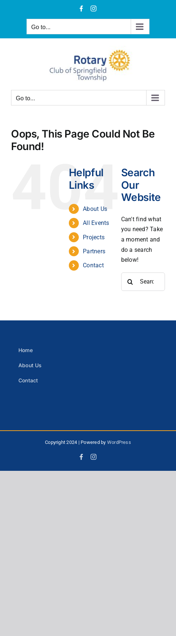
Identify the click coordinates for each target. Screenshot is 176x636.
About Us (95, 208)
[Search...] (143, 281)
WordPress (119, 442)
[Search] (130, 281)
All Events (96, 222)
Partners (94, 251)
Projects (94, 237)
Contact (93, 265)
